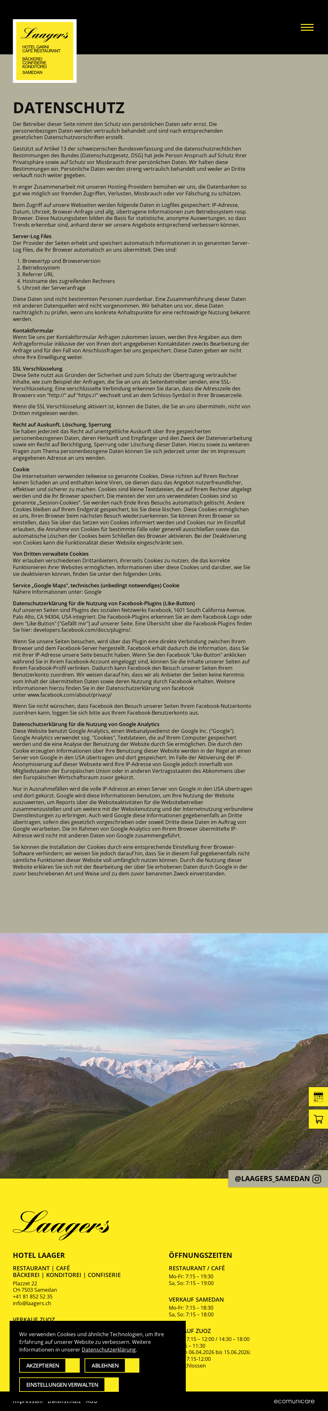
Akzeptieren (42, 1365)
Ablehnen (105, 1365)
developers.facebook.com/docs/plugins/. (82, 629)
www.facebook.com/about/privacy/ (70, 694)
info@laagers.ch (32, 1303)
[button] (307, 27)
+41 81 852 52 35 (33, 1296)
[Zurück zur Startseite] (45, 51)
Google (93, 591)
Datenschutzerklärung (109, 1349)
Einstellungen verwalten (62, 1384)
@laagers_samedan (278, 1178)
